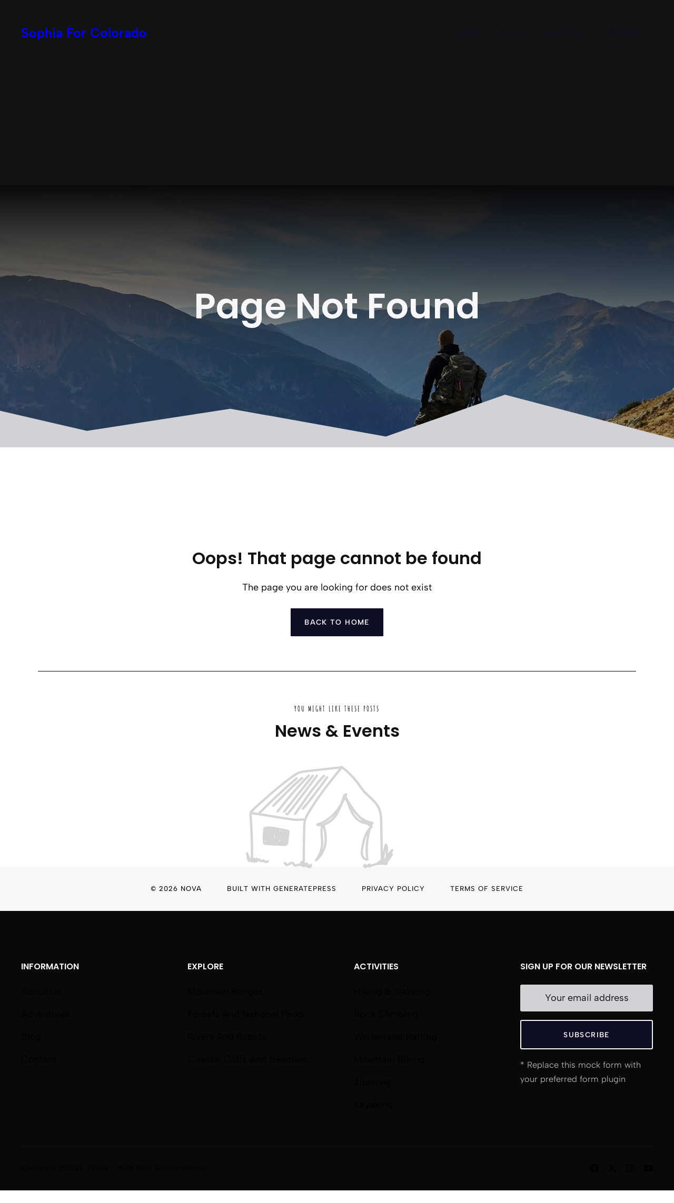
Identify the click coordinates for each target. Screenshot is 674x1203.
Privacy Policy (393, 889)
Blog (512, 32)
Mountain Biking (389, 1059)
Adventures (45, 1014)
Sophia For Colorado (84, 33)
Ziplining (373, 1082)
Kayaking (373, 1104)
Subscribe (586, 1034)
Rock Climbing (386, 1014)
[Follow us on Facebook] (594, 1168)
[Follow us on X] (612, 1168)
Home (469, 32)
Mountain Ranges (225, 991)
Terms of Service (486, 889)
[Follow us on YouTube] (648, 1168)
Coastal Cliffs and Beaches (247, 1059)
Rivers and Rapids (226, 1036)
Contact (623, 32)
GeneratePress (304, 889)
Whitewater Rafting (395, 1036)
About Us (563, 32)
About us (41, 991)
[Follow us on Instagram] (630, 1168)
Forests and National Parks (245, 1014)
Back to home (337, 622)
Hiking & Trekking (392, 991)
